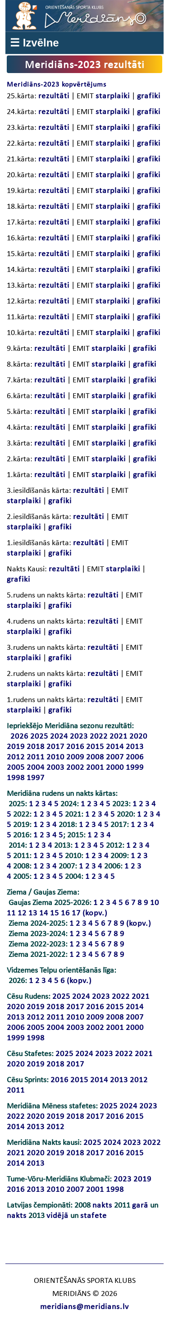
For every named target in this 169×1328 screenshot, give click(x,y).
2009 (75, 757)
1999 (135, 767)
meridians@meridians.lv (84, 1307)
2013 (135, 747)
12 (22, 913)
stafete (93, 1216)
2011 (36, 757)
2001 (95, 767)
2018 (36, 747)
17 (76, 913)
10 (154, 903)
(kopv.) (94, 913)
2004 (36, 767)
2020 (138, 736)
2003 (55, 767)
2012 (16, 757)
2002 (75, 767)
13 (32, 913)
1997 (36, 778)
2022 (99, 736)
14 (43, 913)
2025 (39, 736)
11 (11, 913)
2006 (135, 757)
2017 (55, 747)
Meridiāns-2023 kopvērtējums (56, 84)
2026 (19, 736)
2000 (115, 767)
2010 (55, 757)
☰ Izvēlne (34, 43)
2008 (95, 757)
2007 (115, 757)
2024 (59, 736)
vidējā (57, 1216)
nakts (102, 1205)
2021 (119, 736)
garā (140, 1205)
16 (65, 913)
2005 (16, 767)
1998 (16, 778)
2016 (75, 747)
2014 (115, 747)
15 (54, 913)
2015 (95, 747)
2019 (16, 747)
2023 (79, 736)
